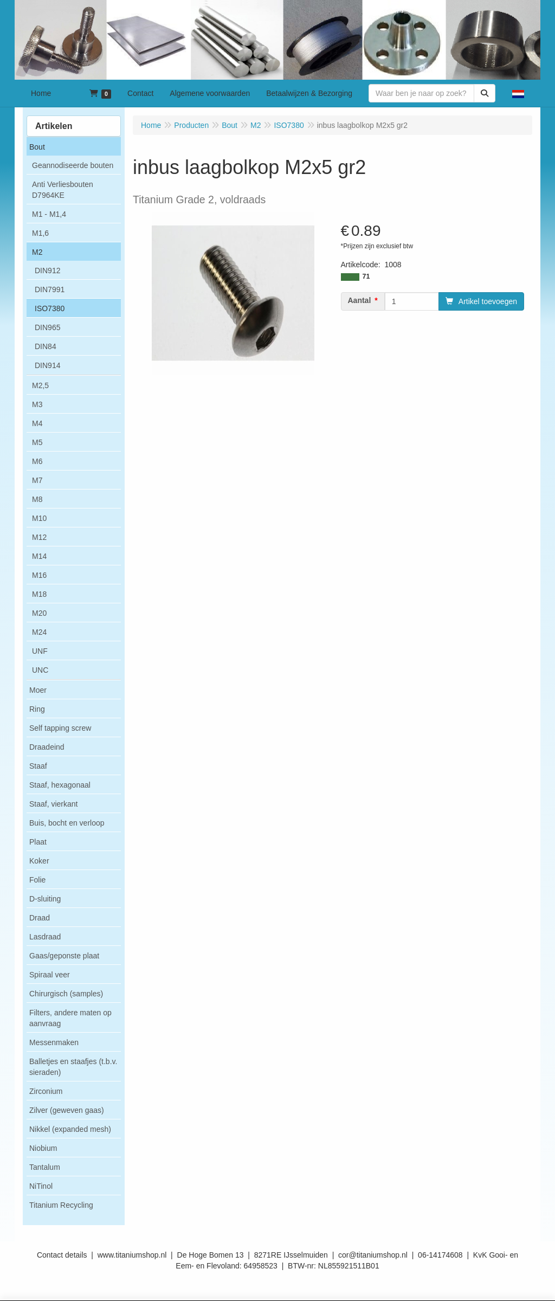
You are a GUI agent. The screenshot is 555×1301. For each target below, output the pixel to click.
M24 (39, 632)
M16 (39, 575)
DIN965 (47, 327)
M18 (39, 594)
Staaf (38, 766)
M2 (37, 252)
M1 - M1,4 (49, 214)
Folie (37, 879)
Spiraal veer (49, 974)
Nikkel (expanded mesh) (70, 1129)
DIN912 (47, 270)
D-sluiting (45, 898)
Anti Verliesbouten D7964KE (62, 189)
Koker (39, 860)
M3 (37, 404)
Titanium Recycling (61, 1205)
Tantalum (44, 1167)
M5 (37, 442)
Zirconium (45, 1091)
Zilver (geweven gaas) (66, 1110)
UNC (40, 670)
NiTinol (41, 1186)
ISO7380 (49, 308)
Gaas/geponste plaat (64, 955)
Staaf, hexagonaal (60, 785)
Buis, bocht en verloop (67, 823)
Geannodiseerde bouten (72, 165)
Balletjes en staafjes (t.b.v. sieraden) (73, 1067)
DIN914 (47, 365)
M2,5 (40, 385)
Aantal (359, 300)
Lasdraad (45, 936)
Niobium (43, 1148)
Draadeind (46, 747)
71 (366, 276)
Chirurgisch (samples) (66, 993)
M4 (37, 423)
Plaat (38, 842)
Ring (37, 709)
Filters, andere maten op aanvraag (70, 1018)
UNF (40, 651)
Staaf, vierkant (53, 804)
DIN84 (45, 346)
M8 (37, 499)
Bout (37, 147)
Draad (39, 917)
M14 (39, 556)
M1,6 (40, 233)
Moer (38, 690)
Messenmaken (54, 1042)
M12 (39, 537)
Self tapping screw (60, 728)
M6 (37, 461)
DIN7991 (49, 289)
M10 (39, 518)
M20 (39, 613)
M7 (37, 480)
